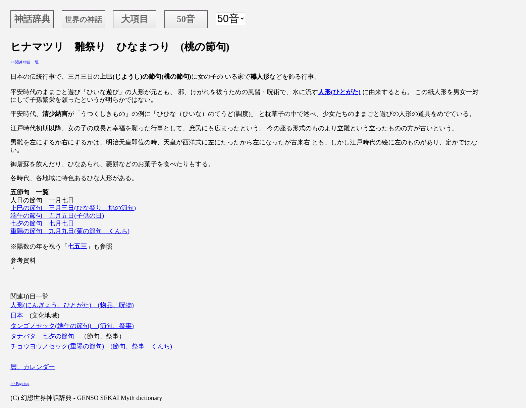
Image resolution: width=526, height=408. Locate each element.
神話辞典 (32, 19)
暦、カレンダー (32, 366)
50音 (186, 19)
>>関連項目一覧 (24, 62)
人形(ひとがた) (339, 91)
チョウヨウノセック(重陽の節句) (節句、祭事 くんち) (91, 346)
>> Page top (19, 384)
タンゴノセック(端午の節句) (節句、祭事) (72, 325)
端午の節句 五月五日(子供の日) (57, 215)
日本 (16, 315)
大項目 (134, 19)
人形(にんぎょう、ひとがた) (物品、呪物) (72, 305)
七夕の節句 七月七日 (42, 223)
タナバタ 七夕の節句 (42, 336)
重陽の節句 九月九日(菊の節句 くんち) (69, 230)
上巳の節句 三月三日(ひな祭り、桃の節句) (73, 207)
